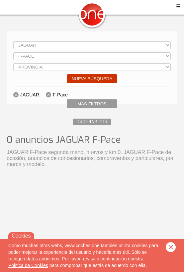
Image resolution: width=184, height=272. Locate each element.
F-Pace (60, 94)
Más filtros (92, 103)
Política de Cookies (28, 265)
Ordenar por (92, 122)
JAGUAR (29, 94)
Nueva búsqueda (92, 78)
